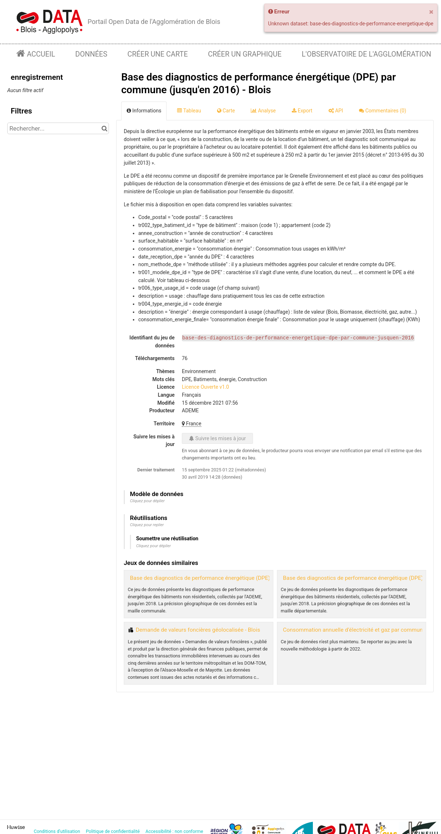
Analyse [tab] (263, 110)
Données (91, 54)
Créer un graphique (245, 54)
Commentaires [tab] (382, 110)
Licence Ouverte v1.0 (205, 387)
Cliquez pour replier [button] (147, 525)
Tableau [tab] (189, 110)
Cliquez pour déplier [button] (147, 501)
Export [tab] (302, 110)
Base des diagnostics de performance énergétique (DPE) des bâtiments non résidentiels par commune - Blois (265, 578)
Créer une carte (157, 54)
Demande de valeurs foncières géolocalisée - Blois (198, 630)
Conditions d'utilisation (57, 831)
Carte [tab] (226, 110)
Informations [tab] (144, 110)
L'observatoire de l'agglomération (366, 54)
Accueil (40, 54)
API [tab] (335, 110)
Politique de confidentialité (113, 831)
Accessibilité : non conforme (175, 831)
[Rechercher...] (58, 128)
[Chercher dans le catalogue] (104, 128)
